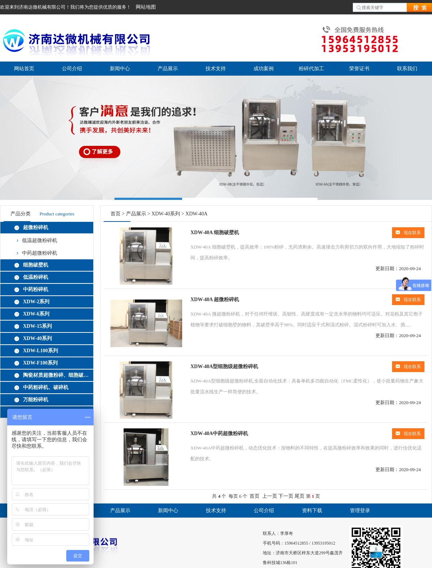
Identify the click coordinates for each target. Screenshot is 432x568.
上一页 (269, 496)
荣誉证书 (359, 68)
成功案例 (263, 68)
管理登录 (360, 510)
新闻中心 (120, 68)
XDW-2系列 (36, 301)
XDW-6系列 (36, 314)
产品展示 (168, 68)
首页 (116, 213)
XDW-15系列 (37, 326)
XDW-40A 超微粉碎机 (214, 299)
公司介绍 (72, 68)
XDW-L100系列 (40, 350)
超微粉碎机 (35, 227)
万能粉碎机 (35, 399)
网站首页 (24, 68)
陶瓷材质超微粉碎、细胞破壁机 (56, 375)
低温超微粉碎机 (39, 240)
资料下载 (312, 510)
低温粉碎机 (35, 277)
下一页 (285, 496)
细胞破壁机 (35, 265)
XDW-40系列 (37, 338)
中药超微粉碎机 (39, 253)
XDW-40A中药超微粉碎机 (219, 433)
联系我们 (407, 68)
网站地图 (146, 7)
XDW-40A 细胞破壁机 (214, 232)
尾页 (299, 496)
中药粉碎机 (35, 289)
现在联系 (408, 232)
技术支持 (216, 68)
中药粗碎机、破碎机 (45, 387)
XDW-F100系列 (40, 363)
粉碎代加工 (311, 68)
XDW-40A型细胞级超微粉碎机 (224, 366)
